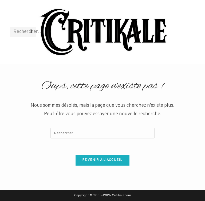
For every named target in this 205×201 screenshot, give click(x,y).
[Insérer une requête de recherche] (102, 133)
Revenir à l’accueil (102, 160)
